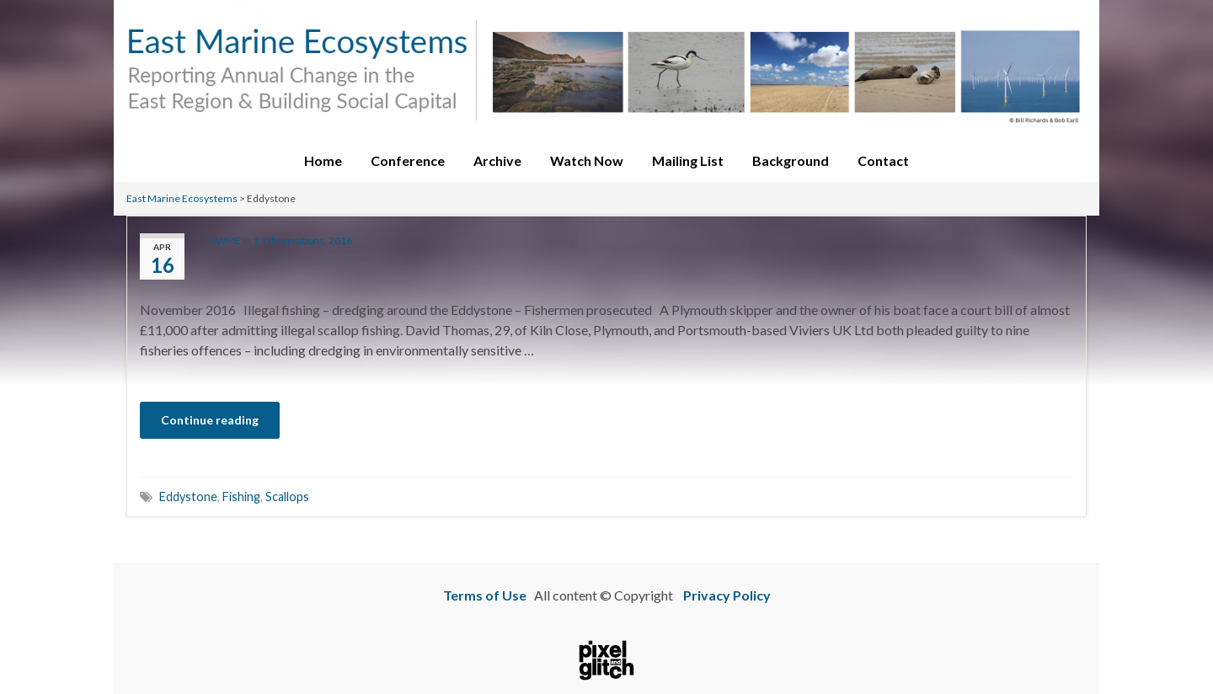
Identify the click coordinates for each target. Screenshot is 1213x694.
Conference (408, 160)
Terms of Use (484, 595)
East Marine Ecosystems (182, 198)
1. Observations (288, 240)
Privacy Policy (727, 595)
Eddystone (188, 496)
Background (790, 160)
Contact (883, 160)
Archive (497, 160)
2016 (340, 240)
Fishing (241, 496)
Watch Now (586, 160)
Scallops (287, 496)
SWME (226, 240)
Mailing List (688, 160)
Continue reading (210, 420)
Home (323, 160)
